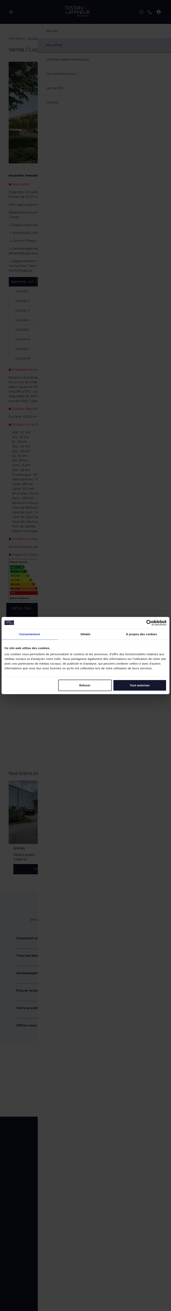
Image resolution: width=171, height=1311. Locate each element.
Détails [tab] (85, 634)
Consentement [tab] (29, 634)
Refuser (84, 685)
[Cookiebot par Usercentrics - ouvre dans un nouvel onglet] (149, 623)
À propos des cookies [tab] (141, 634)
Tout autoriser (140, 685)
